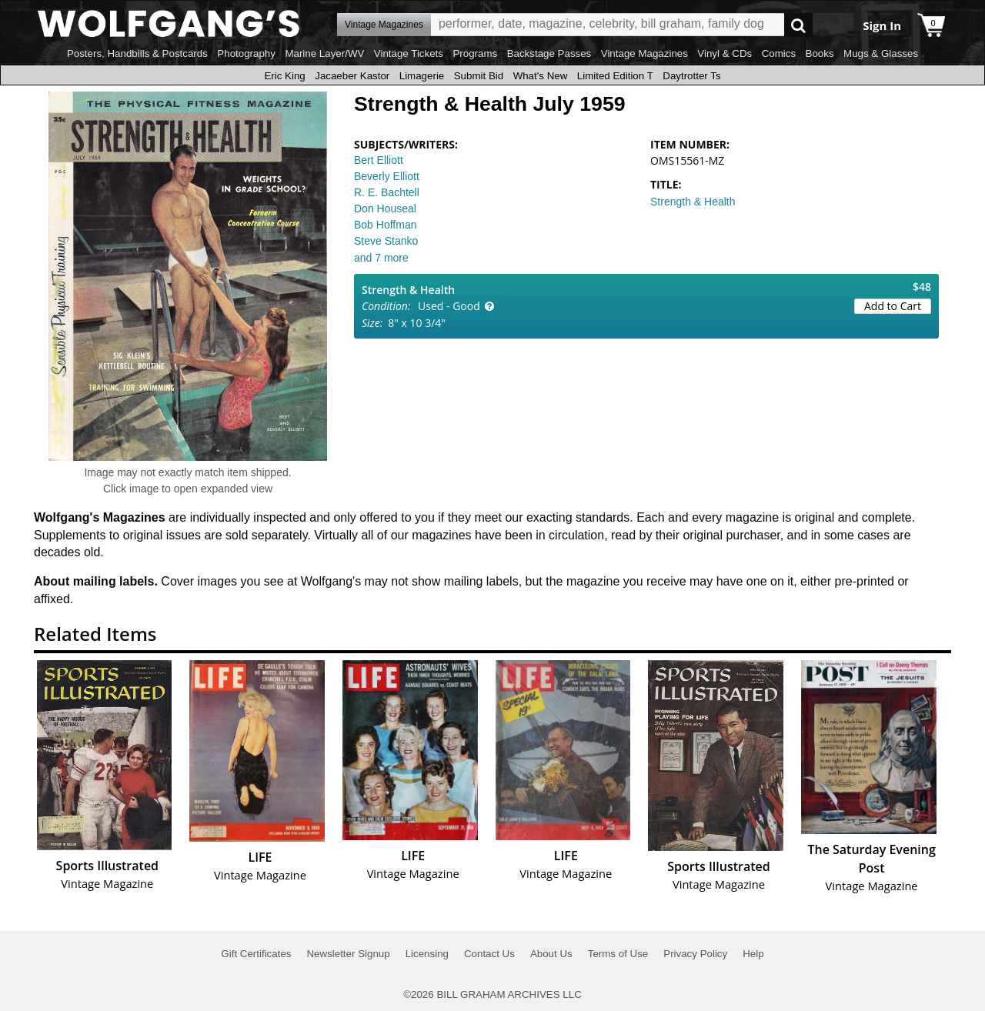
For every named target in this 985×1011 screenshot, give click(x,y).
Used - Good (449, 306)
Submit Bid (478, 76)
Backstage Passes (549, 53)
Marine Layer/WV (324, 53)
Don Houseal (385, 208)
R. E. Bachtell (386, 192)
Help (753, 953)
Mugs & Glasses (880, 53)
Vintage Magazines (644, 53)
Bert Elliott (378, 160)
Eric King (284, 76)
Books (820, 53)
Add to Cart (892, 306)
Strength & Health (693, 201)
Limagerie (422, 76)
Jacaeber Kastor (352, 76)
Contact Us (489, 953)
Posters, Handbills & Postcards (137, 53)
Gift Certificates (256, 953)
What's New (540, 76)
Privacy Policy (695, 953)
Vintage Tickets (408, 53)
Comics (779, 53)
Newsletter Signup (347, 953)
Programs (474, 53)
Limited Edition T (615, 76)
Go (798, 25)
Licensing (427, 953)
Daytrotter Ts (691, 76)
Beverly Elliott (386, 176)
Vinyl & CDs (724, 53)
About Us (551, 953)
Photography (246, 53)
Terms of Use (618, 953)
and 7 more (381, 258)
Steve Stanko (386, 241)
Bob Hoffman (385, 225)
